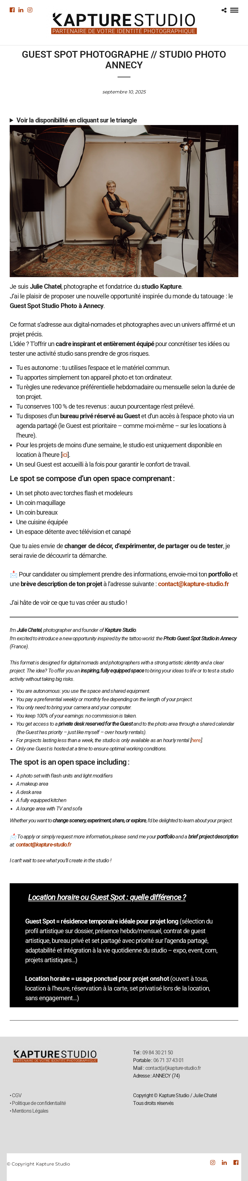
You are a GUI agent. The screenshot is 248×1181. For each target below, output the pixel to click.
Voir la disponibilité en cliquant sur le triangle (76, 120)
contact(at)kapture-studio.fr (173, 1068)
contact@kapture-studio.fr (193, 584)
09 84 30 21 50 (157, 1053)
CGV (16, 1095)
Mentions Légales (30, 1111)
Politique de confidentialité (39, 1103)
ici (64, 455)
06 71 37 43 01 (168, 1060)
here (196, 740)
